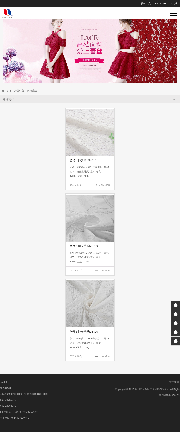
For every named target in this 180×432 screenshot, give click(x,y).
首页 (8, 90)
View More (104, 184)
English (160, 3)
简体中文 (146, 3)
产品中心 (19, 90)
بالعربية (174, 3)
